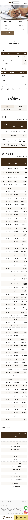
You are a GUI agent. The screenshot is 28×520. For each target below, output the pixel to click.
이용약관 (3, 501)
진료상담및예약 (7, 21)
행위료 (20, 106)
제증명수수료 (20, 109)
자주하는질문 (21, 25)
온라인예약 (21, 517)
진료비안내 (7, 32)
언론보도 (7, 25)
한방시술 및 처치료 (7, 109)
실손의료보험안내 (21, 29)
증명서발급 (7, 29)
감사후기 (21, 21)
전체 (7, 106)
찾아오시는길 (24, 501)
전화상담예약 (7, 517)
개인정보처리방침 (10, 501)
